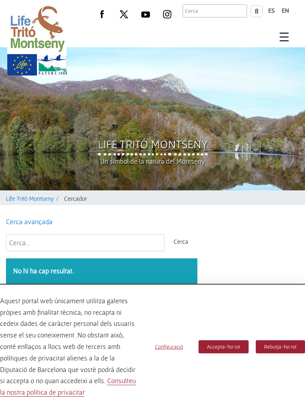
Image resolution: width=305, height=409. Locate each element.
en (285, 10)
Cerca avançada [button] (29, 221)
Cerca (181, 241)
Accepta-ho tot (223, 346)
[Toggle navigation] (284, 36)
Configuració (169, 346)
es (271, 10)
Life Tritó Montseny (153, 144)
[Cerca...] (85, 242)
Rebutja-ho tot (280, 346)
